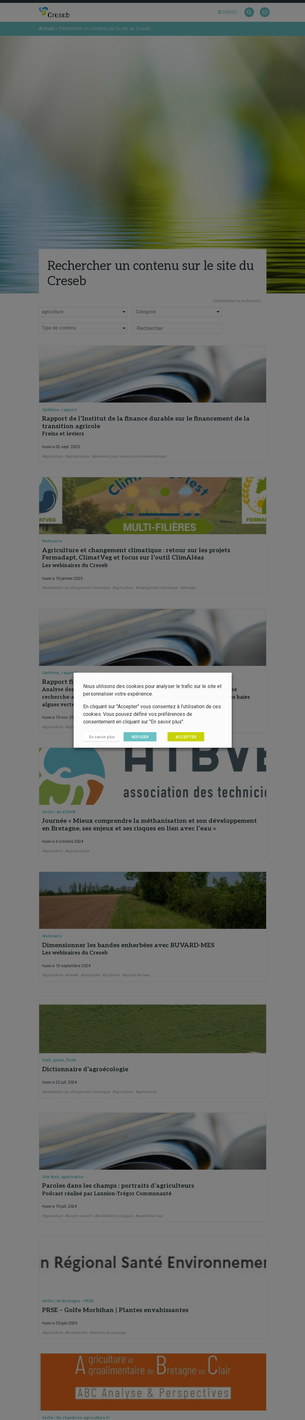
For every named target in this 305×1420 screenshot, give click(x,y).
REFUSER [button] (138, 736)
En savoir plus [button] (101, 736)
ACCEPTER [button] (184, 736)
